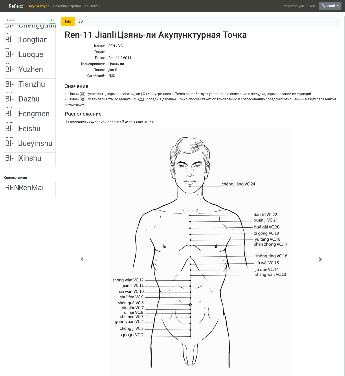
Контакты (92, 6)
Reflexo (16, 6)
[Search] (25, 20)
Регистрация (293, 6)
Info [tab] (68, 21)
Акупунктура (39, 6)
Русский (328, 6)
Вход (311, 6)
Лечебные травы (67, 6)
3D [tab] (81, 21)
